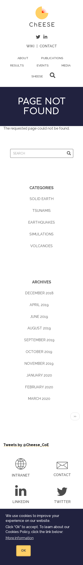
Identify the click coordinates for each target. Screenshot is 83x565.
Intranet (21, 475)
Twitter (62, 502)
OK (23, 551)
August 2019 (39, 328)
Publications (52, 58)
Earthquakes (41, 222)
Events (43, 65)
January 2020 (39, 375)
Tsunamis (41, 210)
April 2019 (39, 305)
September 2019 (39, 340)
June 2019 (39, 317)
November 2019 (39, 363)
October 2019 (39, 352)
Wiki (30, 46)
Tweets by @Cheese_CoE (26, 445)
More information (20, 539)
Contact (48, 46)
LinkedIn (20, 502)
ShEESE (37, 76)
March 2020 (39, 399)
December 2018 (39, 293)
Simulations (41, 234)
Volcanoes (41, 246)
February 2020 (39, 387)
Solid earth (42, 199)
